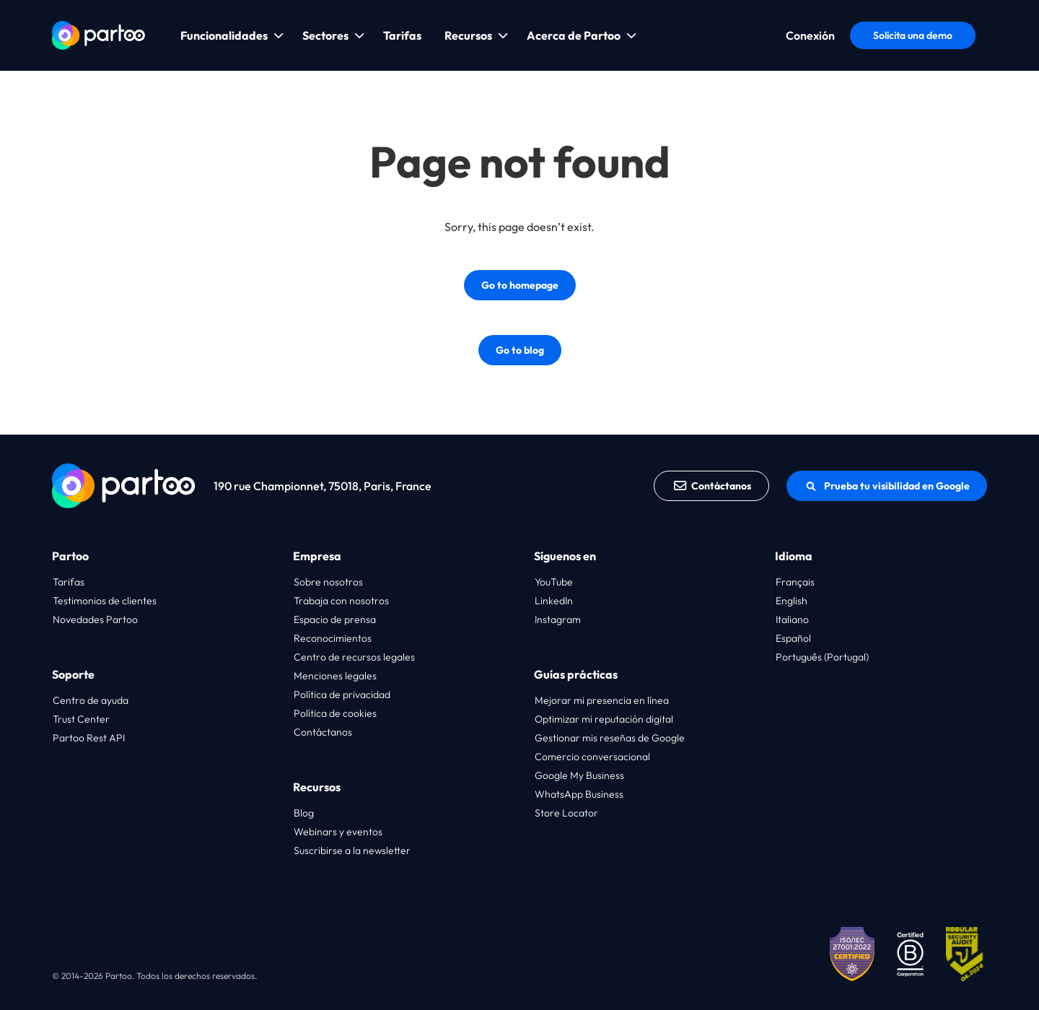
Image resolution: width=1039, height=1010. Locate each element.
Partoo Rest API (89, 737)
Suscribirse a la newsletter (352, 850)
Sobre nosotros (328, 581)
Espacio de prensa (335, 619)
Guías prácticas (576, 674)
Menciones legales (335, 675)
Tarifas (402, 35)
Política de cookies (335, 713)
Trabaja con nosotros (341, 600)
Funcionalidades (224, 35)
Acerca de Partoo (574, 35)
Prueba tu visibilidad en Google (887, 485)
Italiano (792, 619)
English (791, 600)
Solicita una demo (912, 35)
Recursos (468, 35)
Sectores (325, 35)
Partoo (70, 556)
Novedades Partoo (95, 619)
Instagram (558, 619)
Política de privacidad (342, 694)
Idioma (793, 556)
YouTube (554, 581)
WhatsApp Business (579, 794)
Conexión (810, 35)
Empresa (317, 556)
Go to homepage (519, 285)
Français (795, 581)
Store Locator (566, 812)
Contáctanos (712, 485)
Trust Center (81, 719)
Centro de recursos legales (354, 656)
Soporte (73, 674)
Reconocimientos (333, 638)
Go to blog (520, 350)
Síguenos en (565, 556)
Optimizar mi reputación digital (604, 719)
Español (793, 638)
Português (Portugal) (822, 656)
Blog (304, 812)
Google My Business (579, 775)
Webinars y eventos (338, 831)
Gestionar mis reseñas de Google (610, 737)
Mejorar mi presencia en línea (602, 700)
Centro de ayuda (90, 700)
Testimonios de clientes (105, 600)
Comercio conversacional (592, 756)
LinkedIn (554, 600)
